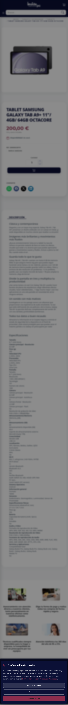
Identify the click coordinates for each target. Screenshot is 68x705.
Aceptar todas (34, 698)
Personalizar (34, 692)
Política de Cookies (30, 679)
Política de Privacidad (48, 679)
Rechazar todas (34, 685)
